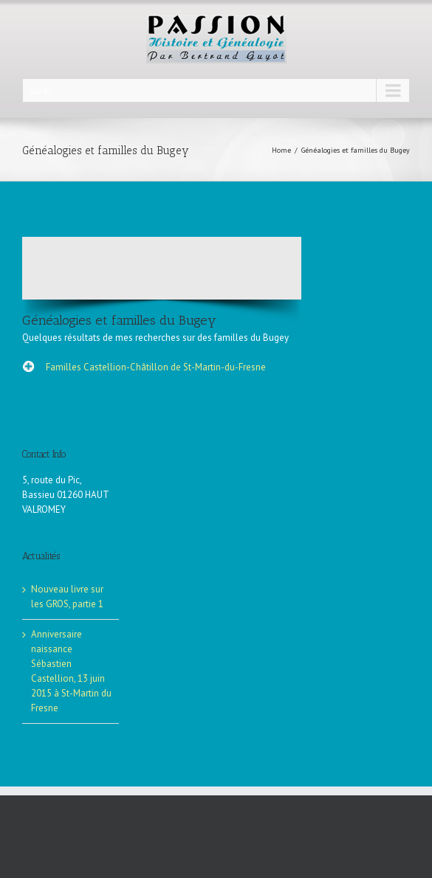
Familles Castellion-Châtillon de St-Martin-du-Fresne (156, 367)
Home (281, 150)
